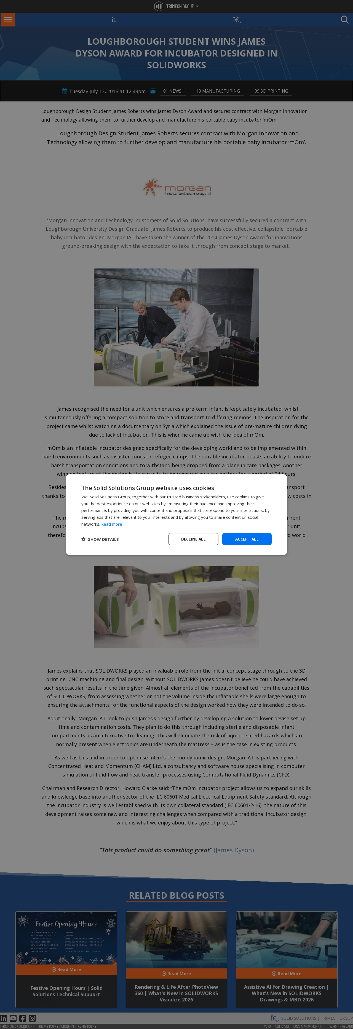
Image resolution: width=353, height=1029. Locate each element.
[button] (100, 539)
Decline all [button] (193, 538)
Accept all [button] (247, 538)
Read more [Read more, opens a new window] (111, 523)
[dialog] (176, 514)
